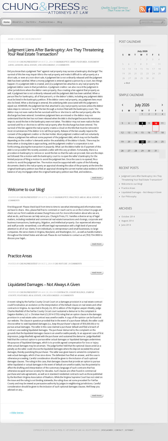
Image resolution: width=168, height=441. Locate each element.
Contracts (62, 292)
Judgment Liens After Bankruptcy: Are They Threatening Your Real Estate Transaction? (55, 52)
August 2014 (127, 221)
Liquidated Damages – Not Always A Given (44, 284)
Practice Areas (47, 22)
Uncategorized (46, 65)
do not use (61, 263)
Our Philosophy (128, 196)
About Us (17, 22)
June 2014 (126, 225)
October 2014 (128, 216)
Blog (60, 22)
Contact (118, 430)
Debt (72, 62)
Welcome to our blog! (26, 189)
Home (7, 22)
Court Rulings (77, 292)
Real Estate (30, 65)
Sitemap (129, 430)
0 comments (62, 65)
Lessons (19, 65)
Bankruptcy (62, 62)
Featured (81, 62)
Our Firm (31, 22)
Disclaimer (107, 430)
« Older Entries (16, 413)
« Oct (127, 83)
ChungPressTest (28, 62)
